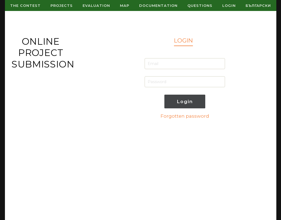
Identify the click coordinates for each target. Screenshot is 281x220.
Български (258, 5)
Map (124, 5)
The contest (25, 5)
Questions (199, 5)
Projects (61, 5)
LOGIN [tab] (183, 40)
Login (229, 5)
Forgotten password (185, 116)
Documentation (158, 5)
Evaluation (96, 5)
